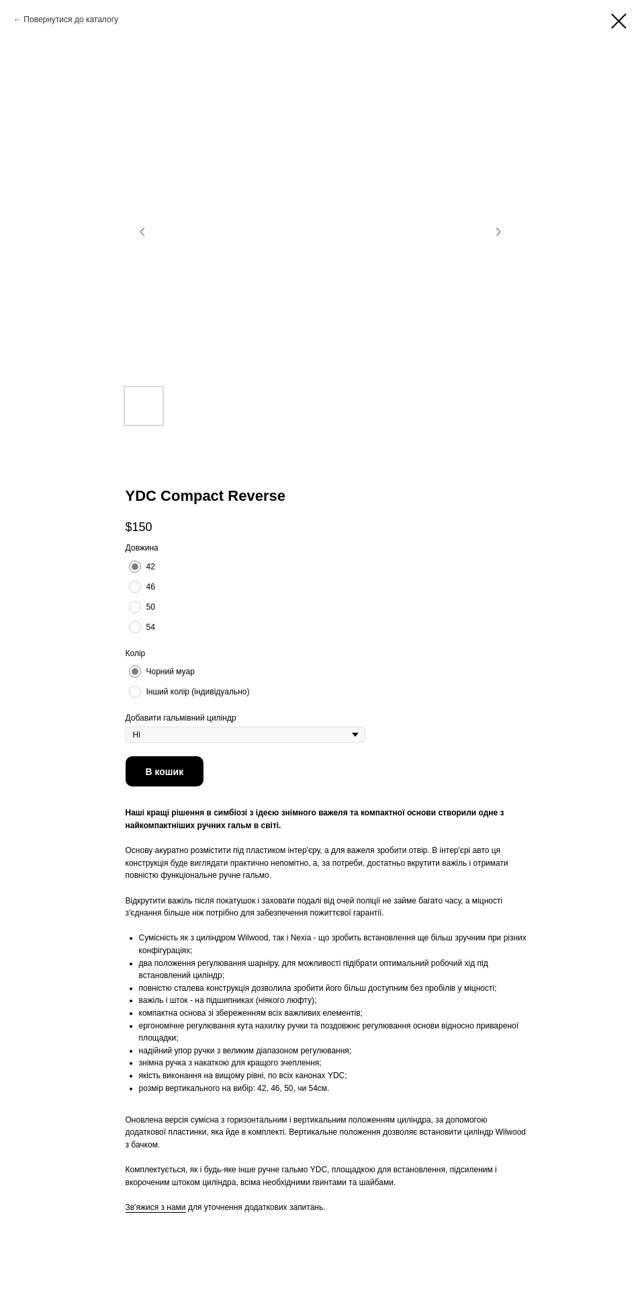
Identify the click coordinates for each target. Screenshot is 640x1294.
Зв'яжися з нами (156, 1207)
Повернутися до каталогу (71, 19)
